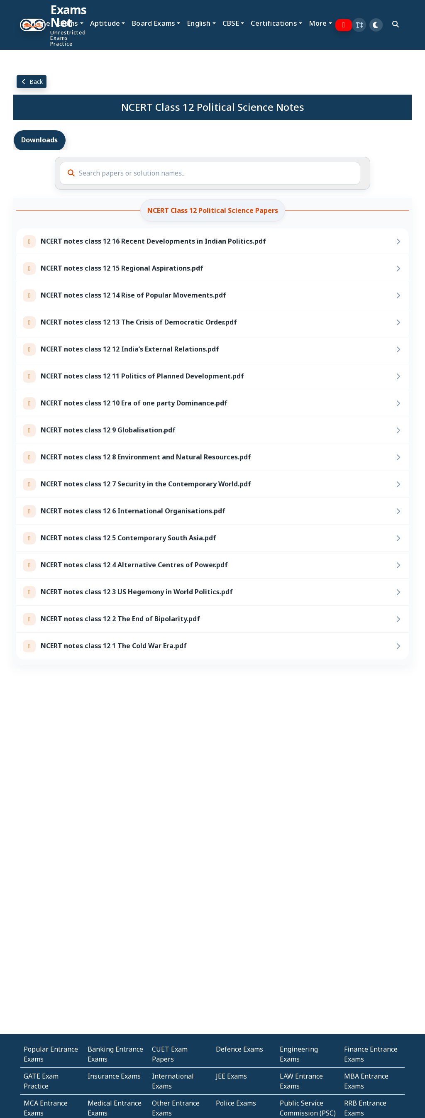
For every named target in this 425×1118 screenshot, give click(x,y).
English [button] (198, 23)
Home (40, 23)
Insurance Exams (114, 1076)
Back (31, 81)
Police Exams (236, 1103)
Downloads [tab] (39, 139)
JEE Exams (231, 1076)
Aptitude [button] (105, 23)
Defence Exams (239, 1049)
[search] (395, 24)
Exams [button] (67, 23)
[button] (359, 25)
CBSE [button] (230, 23)
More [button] (318, 23)
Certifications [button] (274, 23)
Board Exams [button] (153, 23)
